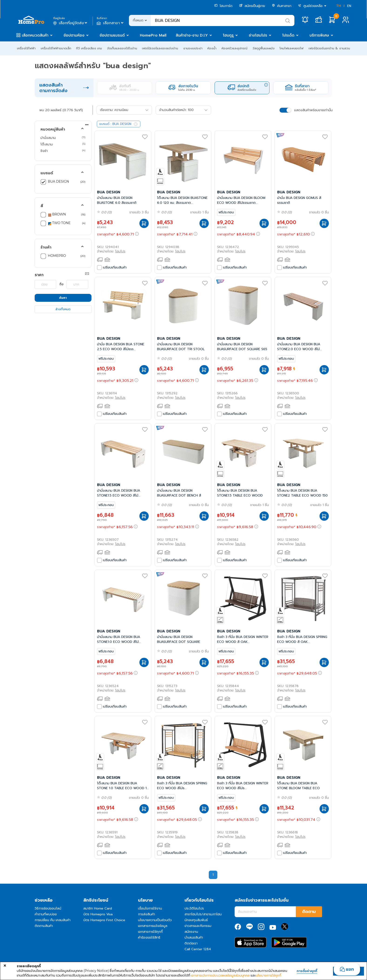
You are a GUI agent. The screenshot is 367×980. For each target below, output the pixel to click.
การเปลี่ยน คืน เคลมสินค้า (53, 920)
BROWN (57, 214)
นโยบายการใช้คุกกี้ (268, 975)
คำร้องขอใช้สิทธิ (149, 937)
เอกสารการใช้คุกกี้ (150, 931)
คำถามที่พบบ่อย (46, 914)
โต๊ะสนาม (46, 144)
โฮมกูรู (228, 35)
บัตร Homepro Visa (98, 914)
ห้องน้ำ (211, 48)
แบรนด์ (46, 173)
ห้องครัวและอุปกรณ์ (234, 48)
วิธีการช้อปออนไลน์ (48, 908)
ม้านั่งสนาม (48, 138)
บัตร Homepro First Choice (104, 920)
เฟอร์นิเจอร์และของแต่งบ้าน (160, 48)
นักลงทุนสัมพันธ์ (196, 920)
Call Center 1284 (198, 949)
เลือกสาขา (110, 23)
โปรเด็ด (288, 35)
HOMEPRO (57, 256)
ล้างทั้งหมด (63, 309)
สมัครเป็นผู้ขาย (252, 5)
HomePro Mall (153, 35)
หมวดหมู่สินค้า (52, 129)
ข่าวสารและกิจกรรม (198, 925)
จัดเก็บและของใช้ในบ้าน (122, 48)
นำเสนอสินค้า (194, 937)
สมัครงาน (191, 931)
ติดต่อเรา (191, 943)
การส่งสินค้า (146, 914)
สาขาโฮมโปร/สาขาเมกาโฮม (203, 914)
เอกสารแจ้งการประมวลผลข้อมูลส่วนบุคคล (220, 975)
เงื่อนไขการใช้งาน (150, 908)
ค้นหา (63, 297)
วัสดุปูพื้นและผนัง (264, 48)
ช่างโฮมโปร (258, 35)
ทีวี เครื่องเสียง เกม (89, 48)
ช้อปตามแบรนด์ (112, 35)
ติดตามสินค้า (44, 925)
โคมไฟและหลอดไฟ (291, 48)
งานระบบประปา (192, 48)
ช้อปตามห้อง (74, 35)
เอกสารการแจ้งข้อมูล (152, 925)
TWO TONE (59, 223)
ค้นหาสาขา (281, 5)
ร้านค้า (45, 247)
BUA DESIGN (58, 181)
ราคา (39, 275)
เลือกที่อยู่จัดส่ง (70, 23)
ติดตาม (309, 911)
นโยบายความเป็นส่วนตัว (155, 920)
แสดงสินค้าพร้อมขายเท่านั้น (313, 110)
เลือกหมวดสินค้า (35, 35)
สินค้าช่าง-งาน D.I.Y (192, 35)
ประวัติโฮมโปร (194, 908)
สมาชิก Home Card (97, 908)
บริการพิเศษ (319, 35)
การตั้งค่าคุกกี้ (307, 971)
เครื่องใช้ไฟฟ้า (26, 48)
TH (338, 5)
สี (41, 206)
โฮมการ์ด (223, 5)
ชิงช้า (44, 151)
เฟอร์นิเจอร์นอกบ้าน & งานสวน (329, 48)
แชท (350, 969)
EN (349, 5)
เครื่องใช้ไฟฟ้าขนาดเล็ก (56, 48)
